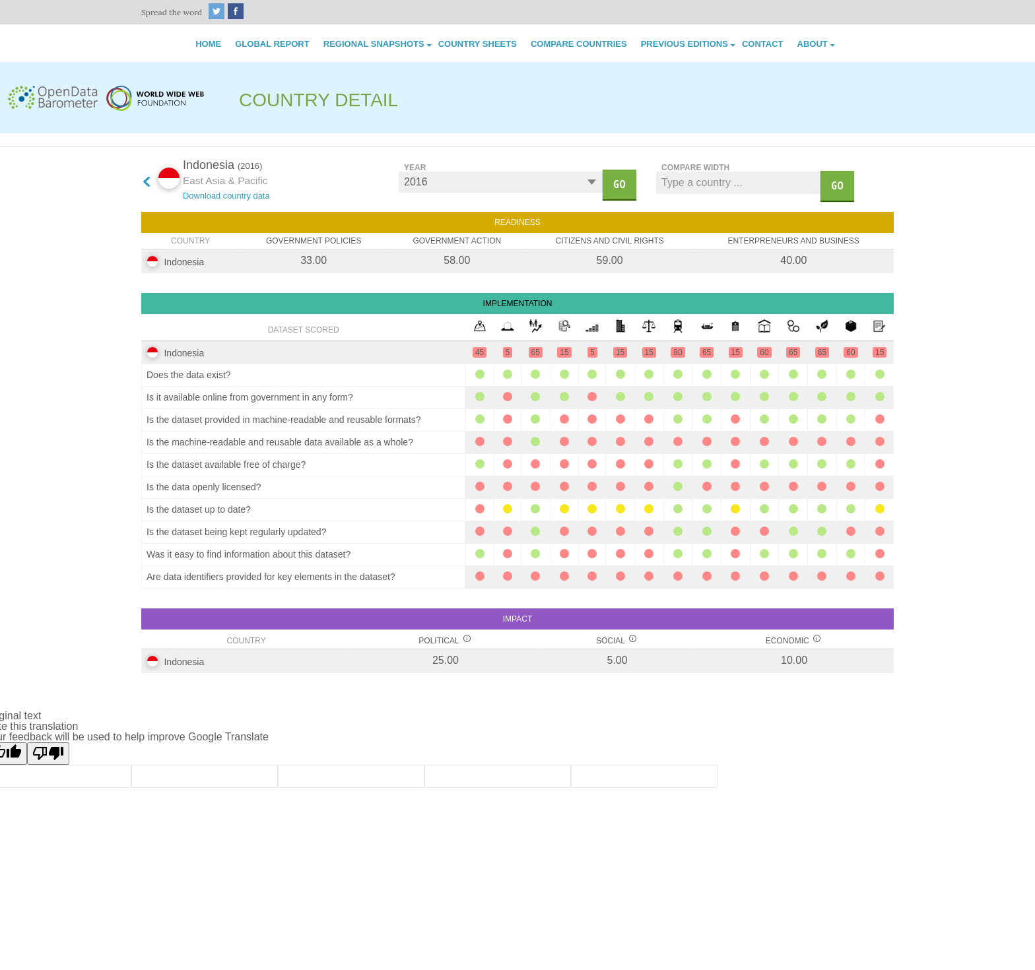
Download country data (226, 196)
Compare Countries (579, 44)
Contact (763, 44)
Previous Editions (684, 44)
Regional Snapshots (373, 44)
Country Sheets (477, 44)
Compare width (695, 167)
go (619, 184)
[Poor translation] (48, 753)
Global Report (272, 44)
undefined (501, 182)
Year (415, 167)
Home (208, 44)
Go (837, 185)
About (812, 44)
